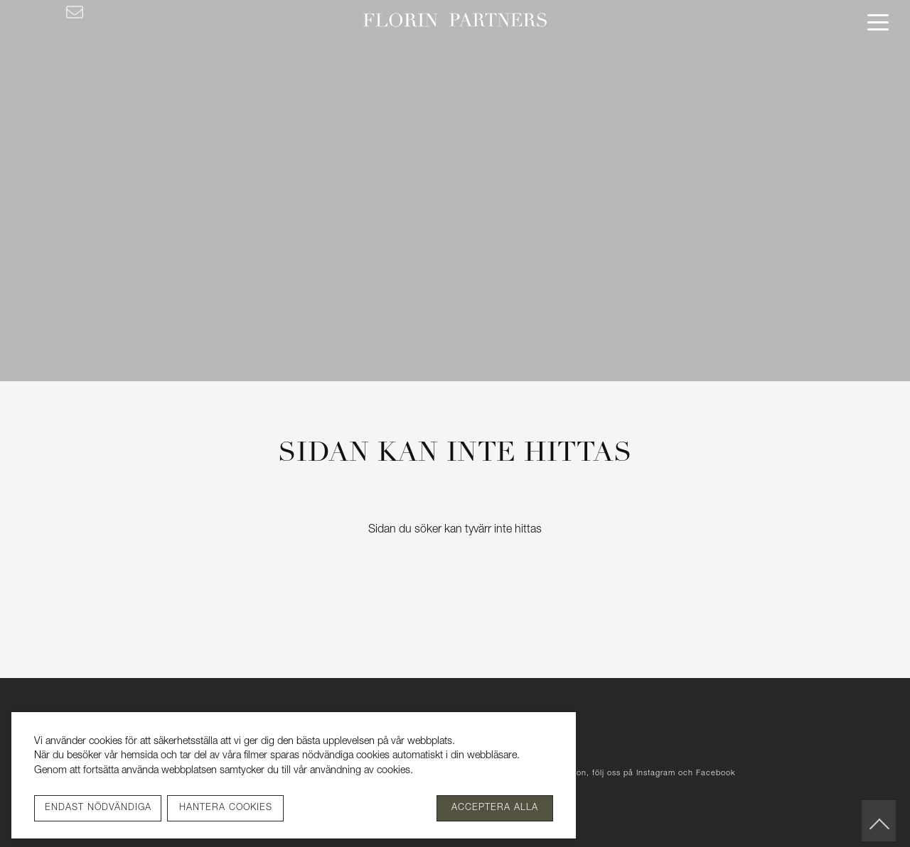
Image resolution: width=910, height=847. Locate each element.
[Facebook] (23, 12)
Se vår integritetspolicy (465, 771)
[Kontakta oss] (74, 12)
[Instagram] (46, 12)
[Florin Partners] (455, 21)
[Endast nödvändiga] (97, 808)
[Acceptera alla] (495, 808)
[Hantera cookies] (225, 808)
